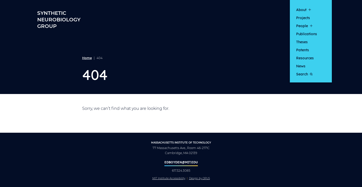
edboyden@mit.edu (181, 162)
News (300, 66)
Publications (306, 33)
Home (87, 58)
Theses (302, 41)
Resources (305, 58)
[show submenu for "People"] (311, 26)
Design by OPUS (199, 178)
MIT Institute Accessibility (168, 178)
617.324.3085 (181, 170)
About (301, 9)
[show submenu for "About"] (310, 10)
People (302, 25)
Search (304, 74)
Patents (302, 50)
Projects (303, 17)
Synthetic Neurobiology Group (58, 19)
